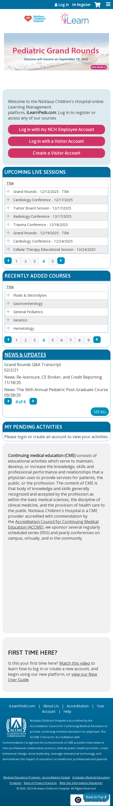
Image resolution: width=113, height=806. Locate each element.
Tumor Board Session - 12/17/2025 (42, 208)
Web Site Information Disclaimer (81, 783)
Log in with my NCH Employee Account (56, 129)
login (22, 436)
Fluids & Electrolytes (30, 295)
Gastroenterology (27, 303)
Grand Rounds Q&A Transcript (32, 364)
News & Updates (25, 355)
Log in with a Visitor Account (56, 141)
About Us (51, 706)
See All (100, 412)
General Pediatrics (28, 311)
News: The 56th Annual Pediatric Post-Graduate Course (56, 389)
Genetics (20, 320)
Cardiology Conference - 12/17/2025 (42, 199)
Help (67, 711)
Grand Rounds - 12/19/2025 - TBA (41, 233)
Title (10, 183)
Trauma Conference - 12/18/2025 (40, 224)
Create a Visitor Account (56, 153)
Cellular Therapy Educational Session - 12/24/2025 (54, 249)
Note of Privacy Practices (40, 783)
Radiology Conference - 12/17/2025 (42, 216)
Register (83, 5)
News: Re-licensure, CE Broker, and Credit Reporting (53, 377)
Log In (63, 5)
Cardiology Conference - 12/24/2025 (42, 241)
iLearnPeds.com (22, 706)
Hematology (23, 328)
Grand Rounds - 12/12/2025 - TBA (41, 191)
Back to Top (95, 797)
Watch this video (74, 663)
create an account (49, 436)
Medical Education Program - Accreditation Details (36, 777)
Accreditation (78, 706)
